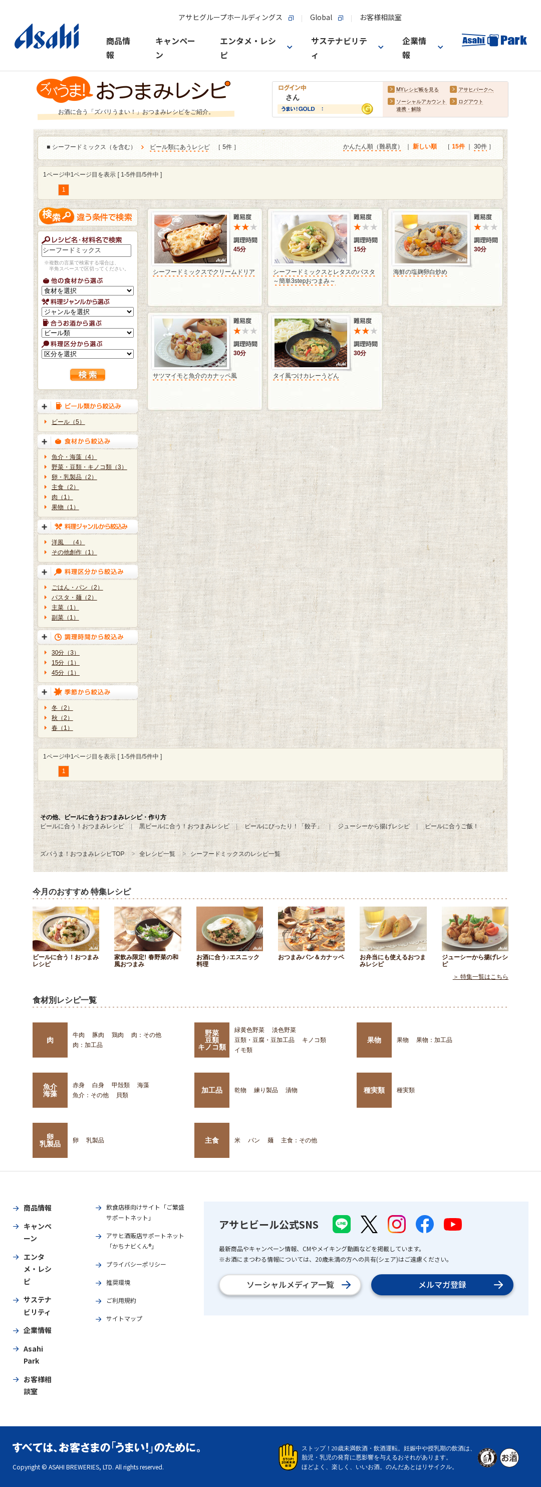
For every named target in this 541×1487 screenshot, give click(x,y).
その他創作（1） (74, 552)
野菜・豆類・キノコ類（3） (89, 467)
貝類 (122, 1095)
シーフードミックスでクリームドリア (204, 271)
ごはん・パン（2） (77, 587)
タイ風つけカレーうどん (306, 375)
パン (254, 1140)
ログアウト (470, 102)
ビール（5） (68, 421)
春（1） (62, 727)
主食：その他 (299, 1140)
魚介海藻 (50, 1090)
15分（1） (66, 662)
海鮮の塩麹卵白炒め (420, 271)
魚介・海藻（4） (74, 457)
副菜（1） (65, 617)
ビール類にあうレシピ (180, 147)
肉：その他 (146, 1034)
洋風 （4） (68, 542)
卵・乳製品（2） (74, 477)
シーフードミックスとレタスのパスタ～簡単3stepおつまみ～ (324, 276)
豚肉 (98, 1034)
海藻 (143, 1085)
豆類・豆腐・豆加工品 (264, 1040)
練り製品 (266, 1090)
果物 (374, 1040)
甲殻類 (121, 1085)
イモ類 (243, 1050)
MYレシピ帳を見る (417, 90)
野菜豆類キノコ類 (212, 1040)
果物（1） (65, 507)
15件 (458, 147)
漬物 (292, 1090)
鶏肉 (118, 1034)
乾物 (240, 1090)
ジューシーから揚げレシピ (374, 826)
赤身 (79, 1085)
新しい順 (425, 147)
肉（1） (62, 497)
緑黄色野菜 (249, 1029)
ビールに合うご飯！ (452, 826)
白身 (98, 1085)
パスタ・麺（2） (74, 597)
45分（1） (66, 672)
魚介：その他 (91, 1095)
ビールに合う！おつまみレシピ (82, 826)
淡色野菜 (284, 1029)
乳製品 (95, 1140)
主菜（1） (65, 607)
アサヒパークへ (475, 90)
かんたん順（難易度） (373, 147)
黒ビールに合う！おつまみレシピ (184, 826)
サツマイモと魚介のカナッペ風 (195, 375)
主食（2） (65, 487)
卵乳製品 (50, 1140)
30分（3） (66, 652)
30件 (480, 147)
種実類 (374, 1090)
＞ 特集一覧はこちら (480, 976)
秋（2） (62, 717)
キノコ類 (314, 1040)
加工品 (211, 1090)
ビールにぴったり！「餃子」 (283, 826)
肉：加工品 (88, 1045)
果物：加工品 (434, 1040)
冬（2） (62, 707)
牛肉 (79, 1034)
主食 (212, 1140)
